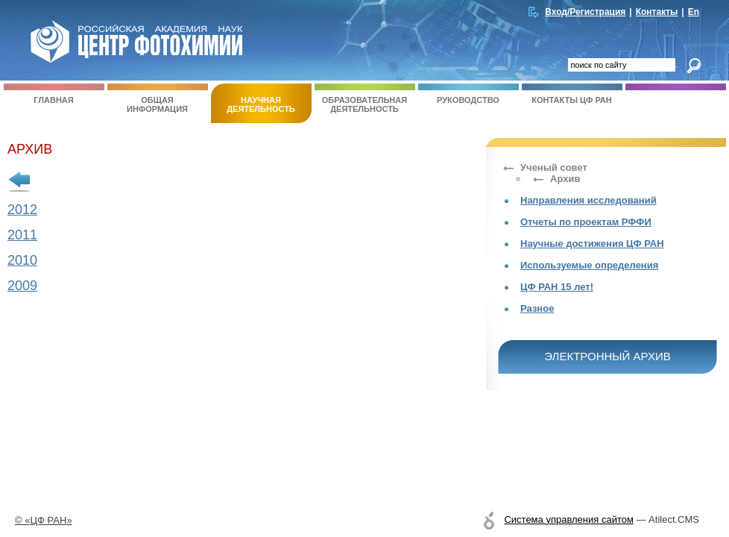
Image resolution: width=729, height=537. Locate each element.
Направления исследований (588, 200)
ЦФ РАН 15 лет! (556, 286)
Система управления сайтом (568, 519)
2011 (22, 234)
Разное (537, 308)
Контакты (657, 12)
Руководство (468, 94)
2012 (22, 209)
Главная (54, 94)
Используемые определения (589, 265)
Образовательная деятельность (365, 98)
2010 (22, 260)
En (693, 12)
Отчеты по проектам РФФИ (585, 221)
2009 (22, 285)
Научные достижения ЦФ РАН (592, 243)
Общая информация (157, 98)
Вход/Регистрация (585, 12)
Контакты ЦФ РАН (572, 94)
